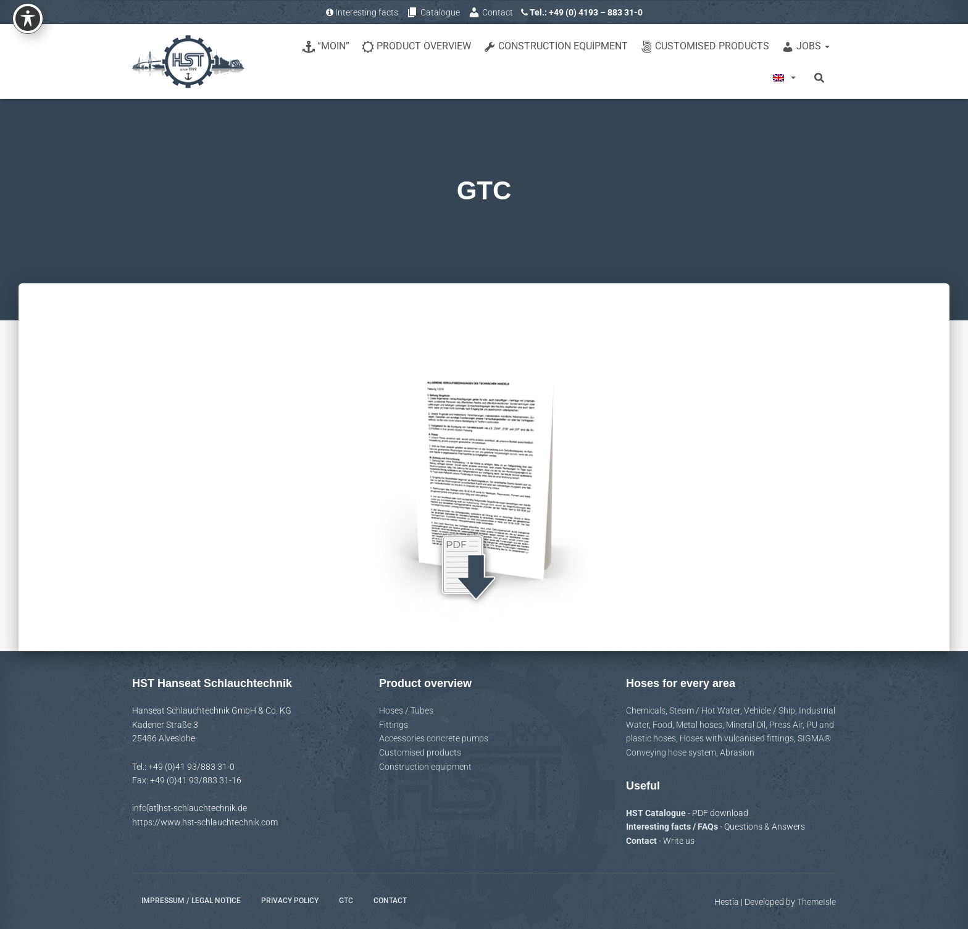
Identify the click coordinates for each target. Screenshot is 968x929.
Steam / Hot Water (704, 710)
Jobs (806, 46)
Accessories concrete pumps (433, 738)
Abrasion (737, 752)
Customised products (704, 46)
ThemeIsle (816, 902)
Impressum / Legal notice (191, 900)
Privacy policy (290, 900)
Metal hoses (699, 725)
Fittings (393, 725)
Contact (490, 12)
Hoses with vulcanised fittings (737, 738)
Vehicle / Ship (769, 710)
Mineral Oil (746, 725)
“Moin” (325, 46)
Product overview (416, 46)
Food (662, 725)
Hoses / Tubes (406, 710)
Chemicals (646, 710)
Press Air (786, 725)
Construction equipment (555, 46)
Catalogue (433, 12)
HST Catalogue (657, 813)
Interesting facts (362, 12)
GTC (346, 900)
